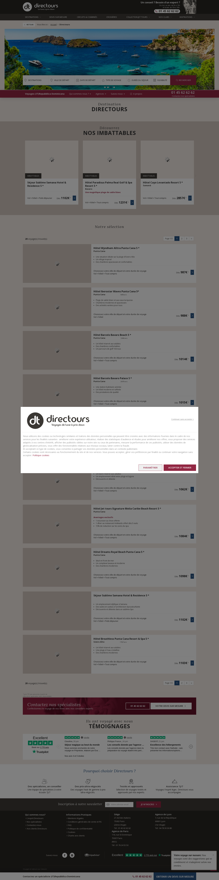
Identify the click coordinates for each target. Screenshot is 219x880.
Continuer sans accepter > (182, 419)
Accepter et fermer (179, 467)
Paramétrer (150, 467)
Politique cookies (41, 455)
